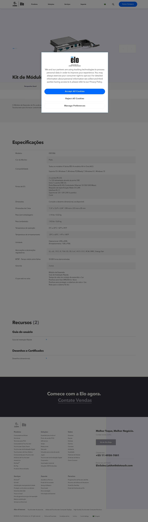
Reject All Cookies (74, 99)
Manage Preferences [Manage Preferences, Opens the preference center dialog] (74, 106)
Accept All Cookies (75, 91)
